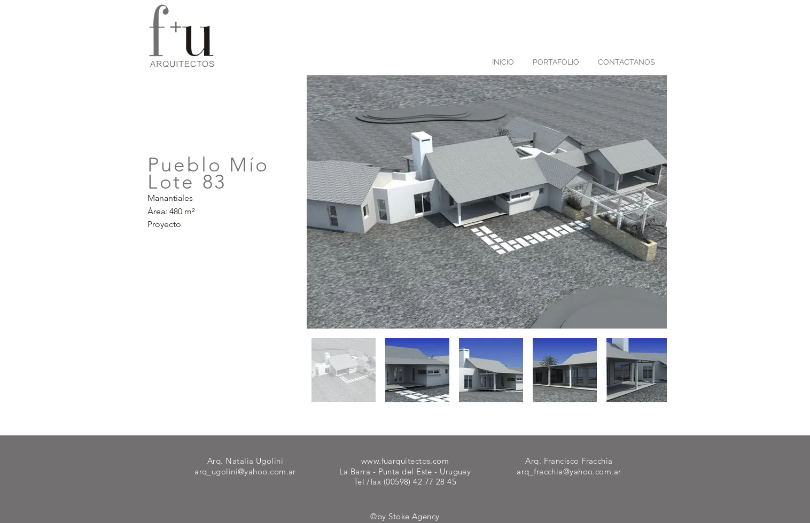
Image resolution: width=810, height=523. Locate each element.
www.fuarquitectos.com (405, 461)
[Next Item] (648, 202)
